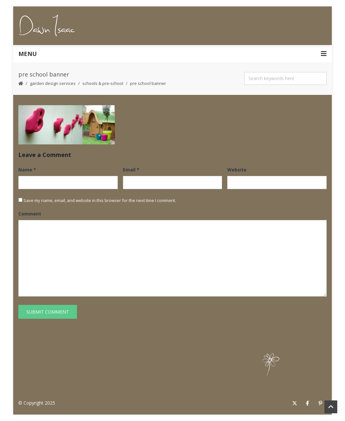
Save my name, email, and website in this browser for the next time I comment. (99, 200)
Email (131, 170)
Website (237, 170)
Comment (29, 214)
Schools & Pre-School (102, 83)
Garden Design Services (53, 83)
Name (27, 170)
